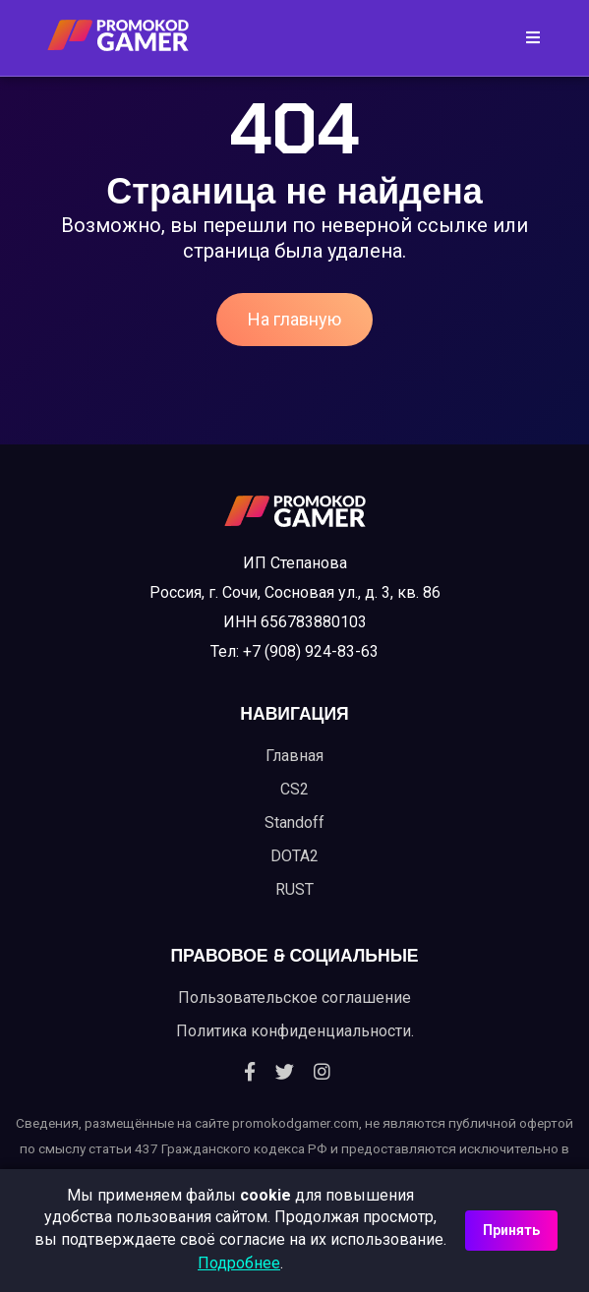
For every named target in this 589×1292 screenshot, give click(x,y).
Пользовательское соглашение (294, 997)
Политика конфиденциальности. (295, 1031)
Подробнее (239, 1263)
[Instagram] (322, 1073)
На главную (294, 319)
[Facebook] (250, 1073)
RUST (294, 889)
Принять (511, 1230)
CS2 (294, 789)
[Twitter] (284, 1073)
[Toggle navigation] (527, 37)
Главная (294, 755)
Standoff (294, 822)
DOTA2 (294, 856)
